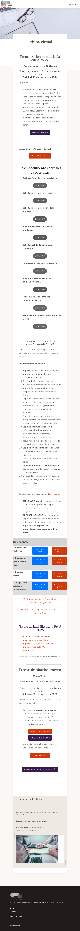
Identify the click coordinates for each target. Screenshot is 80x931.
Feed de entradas (16, 916)
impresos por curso (40, 156)
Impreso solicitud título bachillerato (39, 643)
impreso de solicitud (40, 732)
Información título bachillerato (37, 636)
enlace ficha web (40, 755)
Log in (61, 902)
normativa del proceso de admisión (40, 769)
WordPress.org (15, 925)
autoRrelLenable (59, 550)
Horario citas (28, 650)
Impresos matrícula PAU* (34, 647)
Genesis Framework (42, 902)
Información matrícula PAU (35, 640)
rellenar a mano (40, 550)
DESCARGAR (40, 271)
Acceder (13, 911)
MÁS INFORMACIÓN (40, 132)
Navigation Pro (27, 902)
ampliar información (40, 738)
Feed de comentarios (17, 921)
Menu (74, 4)
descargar (40, 185)
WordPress (54, 902)
